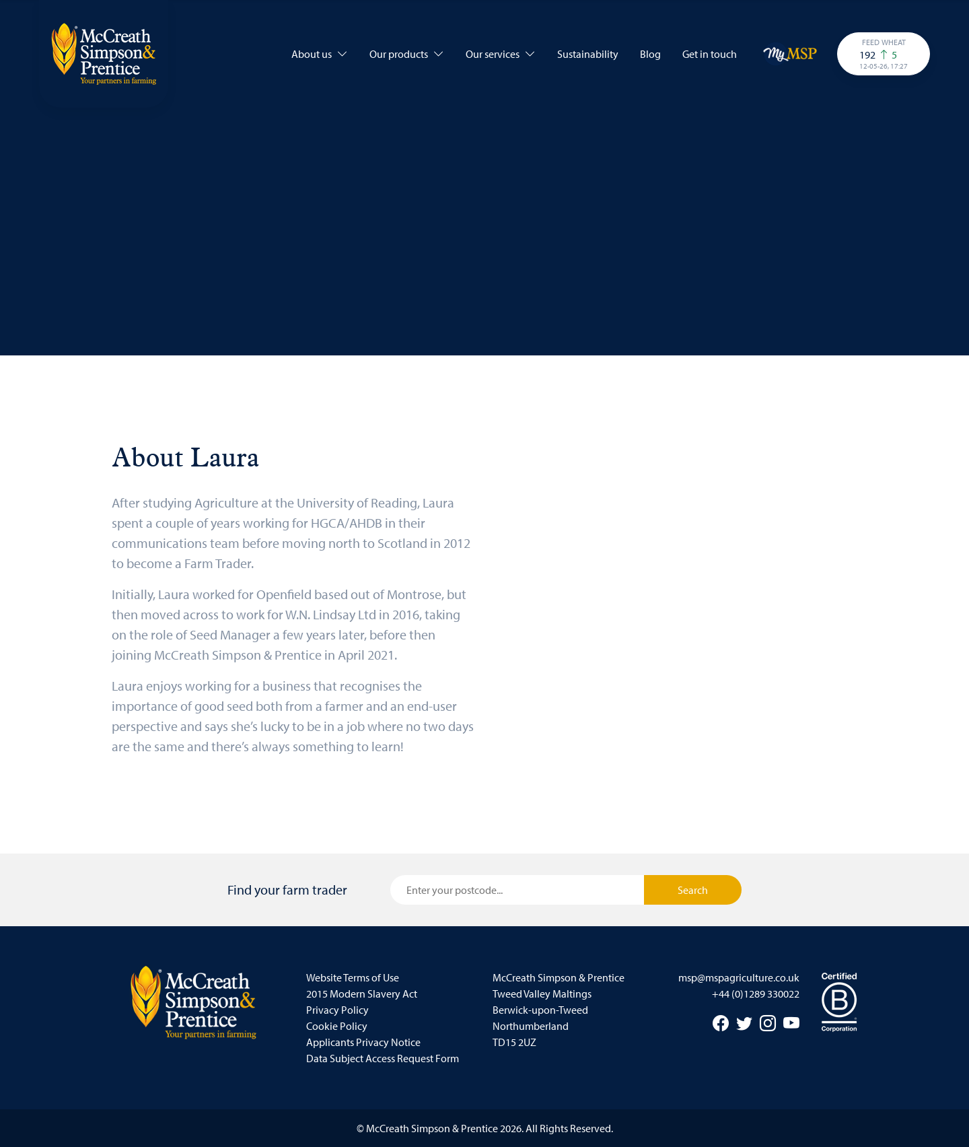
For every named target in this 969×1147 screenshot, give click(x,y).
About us (319, 54)
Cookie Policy (336, 1026)
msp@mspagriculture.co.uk (738, 977)
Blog (650, 54)
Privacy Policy (337, 1009)
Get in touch (709, 54)
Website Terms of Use (352, 977)
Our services (501, 54)
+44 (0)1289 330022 (755, 993)
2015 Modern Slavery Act (361, 993)
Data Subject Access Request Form (382, 1058)
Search (693, 890)
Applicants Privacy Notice (363, 1042)
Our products (406, 54)
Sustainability (587, 54)
